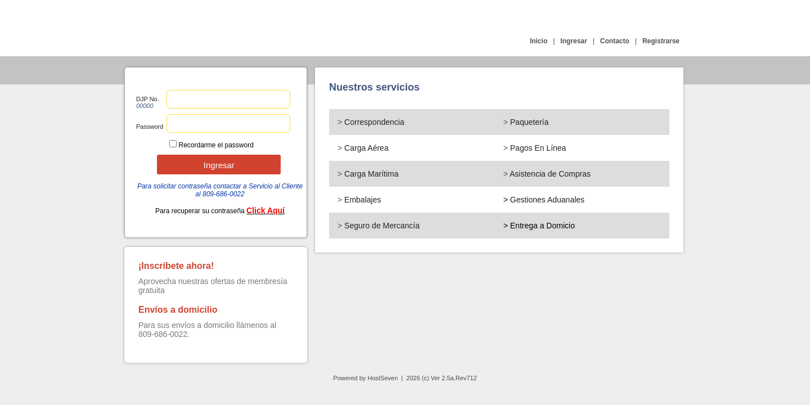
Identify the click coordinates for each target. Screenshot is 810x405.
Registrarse (661, 41)
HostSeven (382, 378)
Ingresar (573, 41)
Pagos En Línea (538, 147)
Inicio (538, 41)
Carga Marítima (371, 173)
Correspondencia (374, 122)
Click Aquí (265, 210)
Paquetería (529, 122)
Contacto (614, 41)
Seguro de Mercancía (382, 225)
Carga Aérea (366, 147)
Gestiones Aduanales (547, 199)
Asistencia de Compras (550, 173)
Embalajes (362, 199)
